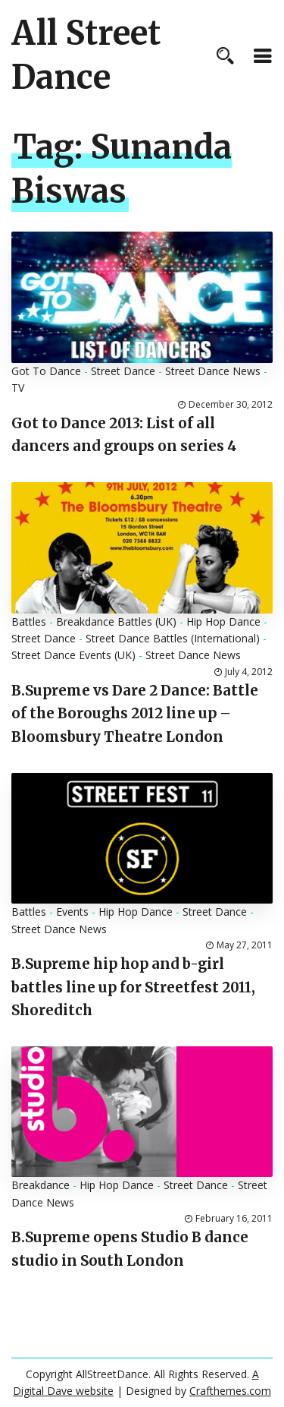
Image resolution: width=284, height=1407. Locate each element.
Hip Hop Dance (223, 621)
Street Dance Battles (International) (173, 638)
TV (17, 387)
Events (72, 911)
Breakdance (40, 1185)
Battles (28, 621)
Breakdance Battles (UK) (116, 621)
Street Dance (123, 371)
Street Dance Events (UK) (73, 655)
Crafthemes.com (230, 1390)
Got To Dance (46, 371)
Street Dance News (213, 371)
